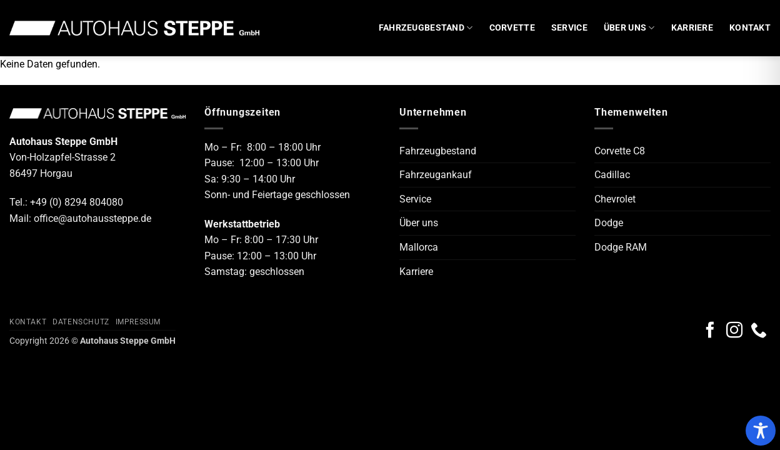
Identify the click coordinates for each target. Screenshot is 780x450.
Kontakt (750, 27)
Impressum (138, 322)
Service (569, 27)
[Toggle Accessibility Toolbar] (760, 430)
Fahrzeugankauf (435, 175)
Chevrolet (615, 199)
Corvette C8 (619, 151)
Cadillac (612, 175)
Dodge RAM (620, 247)
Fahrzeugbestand (426, 28)
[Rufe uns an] (759, 331)
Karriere (692, 27)
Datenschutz (80, 322)
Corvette (512, 27)
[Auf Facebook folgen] (710, 331)
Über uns (629, 28)
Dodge (608, 223)
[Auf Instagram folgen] (734, 331)
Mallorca (418, 247)
